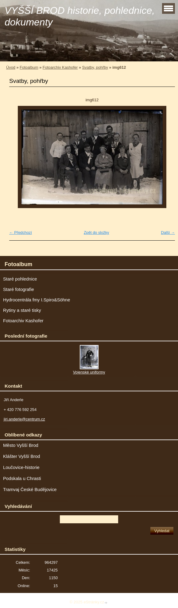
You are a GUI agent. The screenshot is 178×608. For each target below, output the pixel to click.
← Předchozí (20, 232)
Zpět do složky (96, 232)
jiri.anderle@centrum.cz (24, 419)
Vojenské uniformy (89, 372)
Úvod (10, 67)
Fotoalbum (29, 67)
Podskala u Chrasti (22, 478)
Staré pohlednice (20, 279)
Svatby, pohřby (95, 67)
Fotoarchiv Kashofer (60, 67)
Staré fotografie (18, 289)
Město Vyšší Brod (20, 445)
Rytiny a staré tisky (22, 310)
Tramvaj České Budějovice (30, 489)
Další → (168, 232)
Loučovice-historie (21, 467)
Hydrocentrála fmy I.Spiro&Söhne (36, 299)
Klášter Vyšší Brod (21, 456)
